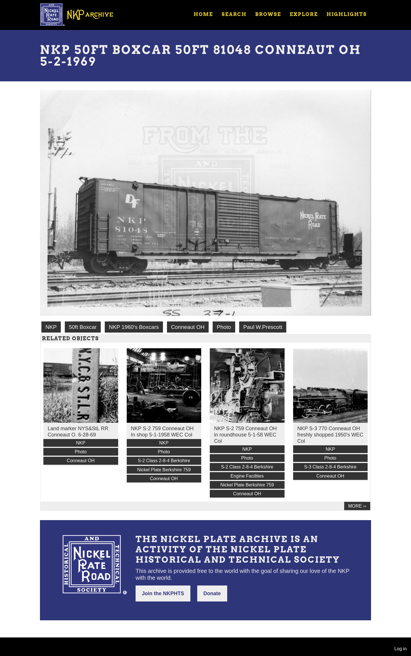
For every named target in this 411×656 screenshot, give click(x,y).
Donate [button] (212, 593)
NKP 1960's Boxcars (134, 327)
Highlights (347, 14)
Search (234, 14)
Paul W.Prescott (262, 327)
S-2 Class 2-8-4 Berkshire (164, 460)
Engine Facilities (247, 476)
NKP (51, 327)
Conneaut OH (187, 327)
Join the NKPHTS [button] (163, 593)
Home (203, 14)
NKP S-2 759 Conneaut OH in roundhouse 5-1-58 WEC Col (245, 435)
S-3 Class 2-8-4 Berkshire (330, 466)
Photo (224, 327)
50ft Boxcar (82, 327)
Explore (304, 14)
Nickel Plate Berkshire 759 (164, 469)
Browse (268, 14)
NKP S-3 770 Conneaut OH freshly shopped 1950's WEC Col (330, 435)
